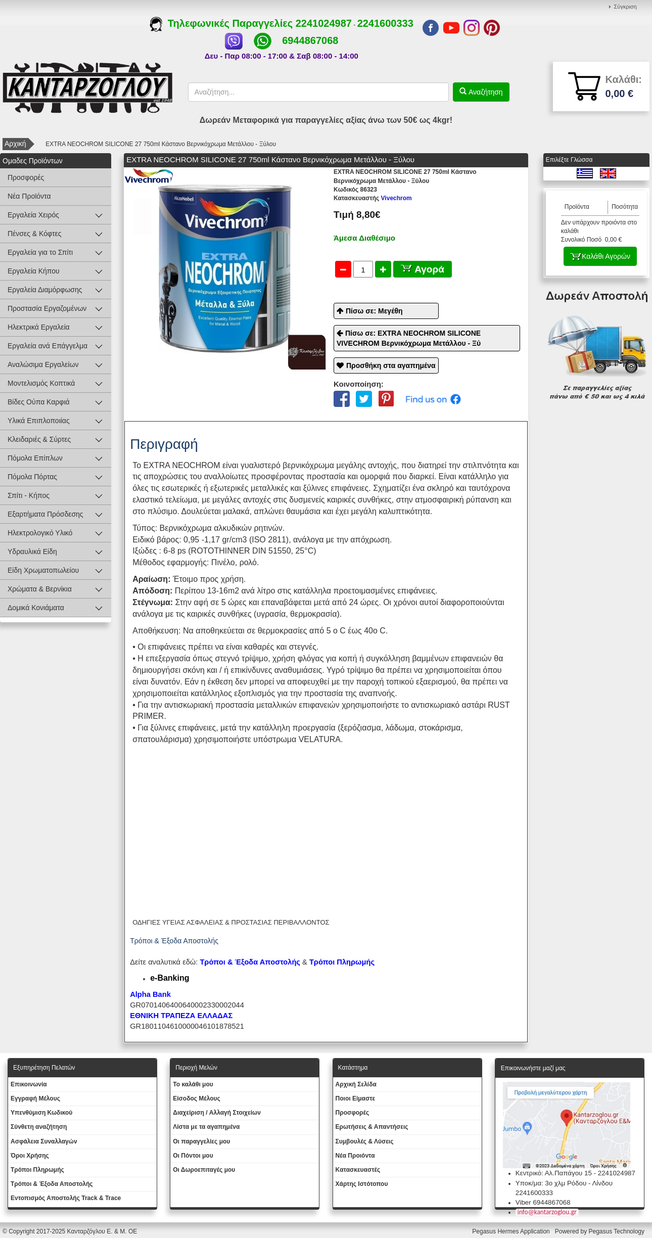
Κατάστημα (353, 1067)
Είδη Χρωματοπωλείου (43, 570)
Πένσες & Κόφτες (34, 234)
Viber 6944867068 (543, 1202)
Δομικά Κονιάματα (36, 608)
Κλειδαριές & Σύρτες (39, 439)
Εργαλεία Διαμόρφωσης (45, 290)
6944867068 (310, 40)
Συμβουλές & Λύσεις (365, 1141)
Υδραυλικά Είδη (32, 551)
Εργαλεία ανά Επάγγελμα (47, 346)
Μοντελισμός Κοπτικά (41, 383)
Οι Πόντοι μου (193, 1155)
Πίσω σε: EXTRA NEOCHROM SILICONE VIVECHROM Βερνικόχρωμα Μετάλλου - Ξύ (409, 338)
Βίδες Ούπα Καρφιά (39, 402)
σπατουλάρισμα (160, 739)
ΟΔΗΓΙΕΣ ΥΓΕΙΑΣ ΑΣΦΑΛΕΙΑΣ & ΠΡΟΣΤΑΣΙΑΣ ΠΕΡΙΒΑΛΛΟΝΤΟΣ (230, 922)
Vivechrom (373, 198)
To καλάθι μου (193, 1084)
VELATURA (320, 739)
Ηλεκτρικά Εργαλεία (39, 327)
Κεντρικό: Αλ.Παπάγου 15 (554, 1173)
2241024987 (324, 23)
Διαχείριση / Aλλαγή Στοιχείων (217, 1112)
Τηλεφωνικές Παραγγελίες (223, 23)
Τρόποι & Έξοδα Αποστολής (52, 1183)
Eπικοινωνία (29, 1084)
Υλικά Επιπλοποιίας (39, 421)
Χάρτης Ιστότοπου (362, 1183)
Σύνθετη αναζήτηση (39, 1126)
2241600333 (385, 23)
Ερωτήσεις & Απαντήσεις (372, 1126)
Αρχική (15, 144)
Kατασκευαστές (358, 1169)
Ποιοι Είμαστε (356, 1098)
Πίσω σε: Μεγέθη (374, 311)
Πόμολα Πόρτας (32, 477)
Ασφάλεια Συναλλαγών (44, 1141)
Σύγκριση (625, 7)
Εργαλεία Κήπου (34, 271)
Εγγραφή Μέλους (35, 1098)
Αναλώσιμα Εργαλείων (43, 364)
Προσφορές (26, 177)
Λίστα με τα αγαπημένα (206, 1126)
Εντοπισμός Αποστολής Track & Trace (66, 1198)
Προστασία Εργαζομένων (47, 308)
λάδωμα (400, 727)
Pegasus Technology (617, 1231)
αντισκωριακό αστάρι (448, 705)
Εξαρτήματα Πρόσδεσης (45, 514)
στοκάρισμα (439, 727)
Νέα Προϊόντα (29, 196)
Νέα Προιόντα (355, 1155)
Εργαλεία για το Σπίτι (40, 252)
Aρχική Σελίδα (356, 1084)
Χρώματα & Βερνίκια (40, 589)
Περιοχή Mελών (196, 1067)
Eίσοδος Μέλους (196, 1098)
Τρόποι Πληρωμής (342, 962)
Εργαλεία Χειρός (33, 215)
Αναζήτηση (485, 92)
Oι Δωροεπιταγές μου (204, 1169)
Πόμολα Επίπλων (35, 458)
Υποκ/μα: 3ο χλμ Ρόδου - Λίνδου (564, 1183)
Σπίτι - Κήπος (29, 495)
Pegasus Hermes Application (511, 1231)
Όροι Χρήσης (30, 1155)
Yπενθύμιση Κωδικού (41, 1112)
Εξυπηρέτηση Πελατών (44, 1067)
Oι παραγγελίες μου (201, 1141)
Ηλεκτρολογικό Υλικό (40, 533)
